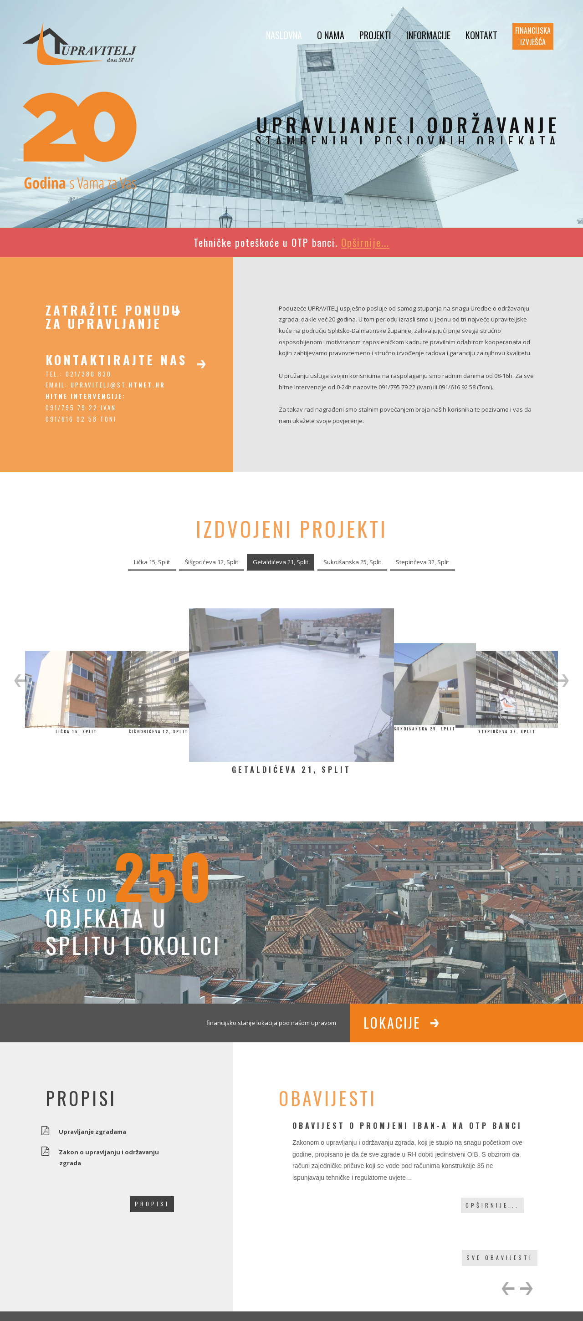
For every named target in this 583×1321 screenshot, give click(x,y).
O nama (330, 35)
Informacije (428, 35)
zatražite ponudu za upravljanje (113, 317)
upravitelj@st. (118, 384)
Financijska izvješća (533, 36)
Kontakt (481, 35)
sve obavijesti (499, 1257)
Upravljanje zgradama (92, 1131)
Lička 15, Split (152, 562)
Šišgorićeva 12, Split (211, 562)
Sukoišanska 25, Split (352, 562)
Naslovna (284, 35)
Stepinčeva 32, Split (422, 562)
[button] (20, 681)
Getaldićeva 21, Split (280, 562)
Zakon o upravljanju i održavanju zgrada (109, 1157)
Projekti (375, 35)
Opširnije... (492, 1205)
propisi (152, 1204)
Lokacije (391, 1022)
